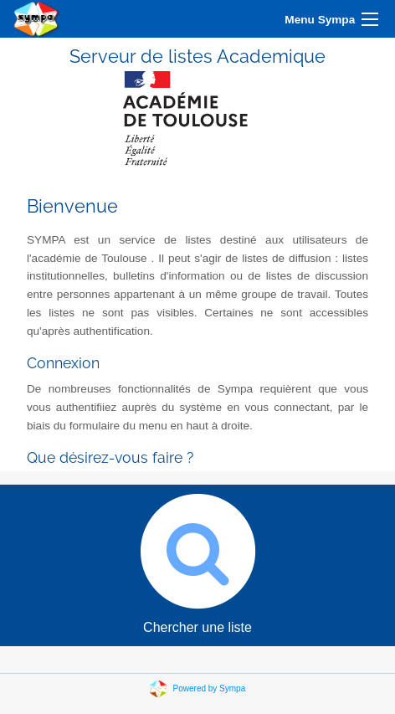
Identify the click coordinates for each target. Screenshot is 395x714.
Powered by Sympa (209, 687)
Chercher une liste (197, 559)
